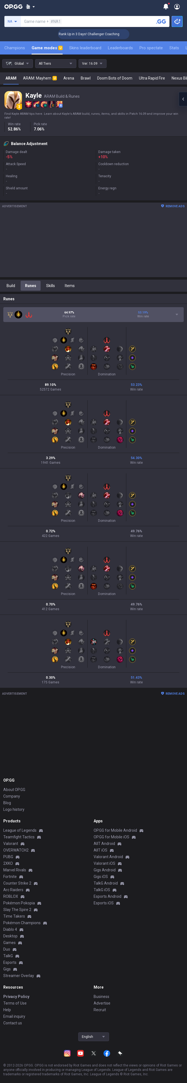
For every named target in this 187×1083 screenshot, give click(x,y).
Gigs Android (105, 870)
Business (101, 996)
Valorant (10, 843)
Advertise (102, 1003)
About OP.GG (14, 789)
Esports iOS (104, 903)
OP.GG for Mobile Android (115, 830)
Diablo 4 (10, 929)
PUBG (8, 857)
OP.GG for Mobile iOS (111, 837)
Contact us (12, 1023)
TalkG (8, 956)
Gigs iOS (101, 876)
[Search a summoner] (161, 21)
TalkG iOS (102, 890)
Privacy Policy (16, 996)
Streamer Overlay (18, 975)
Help (7, 1010)
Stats (174, 47)
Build (11, 285)
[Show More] (30, 6)
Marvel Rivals (14, 870)
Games (9, 942)
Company (11, 796)
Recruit (100, 1010)
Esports (9, 962)
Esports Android (107, 896)
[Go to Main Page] (13, 6)
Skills (50, 285)
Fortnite (10, 876)
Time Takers (14, 916)
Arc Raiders (13, 890)
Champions (14, 47)
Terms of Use (15, 1003)
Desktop (10, 936)
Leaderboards (120, 47)
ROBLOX (10, 896)
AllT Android (104, 843)
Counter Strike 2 (17, 883)
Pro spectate (151, 47)
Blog (7, 803)
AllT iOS (100, 850)
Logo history (13, 809)
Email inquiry (14, 1016)
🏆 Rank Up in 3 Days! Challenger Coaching (98, 34)
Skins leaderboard (85, 47)
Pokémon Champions (22, 923)
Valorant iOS (104, 863)
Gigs (7, 969)
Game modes (47, 47)
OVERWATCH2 (16, 850)
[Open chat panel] (183, 99)
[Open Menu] (177, 6)
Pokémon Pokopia (19, 903)
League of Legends (20, 830)
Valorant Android (108, 857)
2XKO (8, 863)
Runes (30, 285)
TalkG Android (106, 883)
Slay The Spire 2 (17, 909)
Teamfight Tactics (19, 837)
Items (70, 285)
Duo (6, 949)
